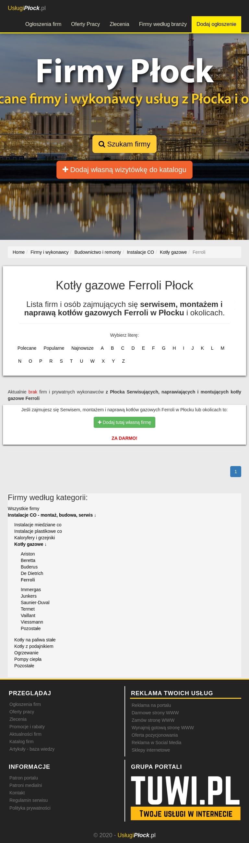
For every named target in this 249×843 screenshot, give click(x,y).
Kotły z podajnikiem (33, 646)
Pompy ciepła (28, 659)
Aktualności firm (25, 734)
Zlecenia (119, 24)
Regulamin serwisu (28, 800)
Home (19, 252)
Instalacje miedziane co (38, 524)
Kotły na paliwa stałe (35, 639)
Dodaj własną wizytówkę (124, 170)
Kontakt (17, 792)
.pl (27, 8)
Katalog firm (21, 741)
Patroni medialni (25, 785)
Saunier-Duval (35, 602)
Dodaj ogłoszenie (216, 24)
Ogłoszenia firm (43, 24)
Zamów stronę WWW (153, 720)
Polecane (27, 348)
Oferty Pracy (85, 24)
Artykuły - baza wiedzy (31, 749)
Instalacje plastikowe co (38, 531)
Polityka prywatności (30, 808)
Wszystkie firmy (23, 508)
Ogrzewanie (26, 652)
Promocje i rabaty (27, 726)
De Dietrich (32, 573)
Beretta (28, 560)
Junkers (29, 596)
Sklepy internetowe (151, 750)
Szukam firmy (124, 144)
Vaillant (28, 615)
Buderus (29, 566)
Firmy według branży (163, 24)
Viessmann (32, 622)
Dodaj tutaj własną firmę (124, 422)
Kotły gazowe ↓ (30, 544)
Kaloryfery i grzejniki (34, 537)
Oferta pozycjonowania (155, 735)
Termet (28, 609)
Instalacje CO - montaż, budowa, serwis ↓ (52, 515)
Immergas (31, 589)
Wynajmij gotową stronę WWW (163, 727)
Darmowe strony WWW (155, 712)
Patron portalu (23, 777)
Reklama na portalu (151, 705)
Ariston (28, 553)
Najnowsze (82, 348)
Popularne (53, 348)
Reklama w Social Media (156, 742)
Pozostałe (31, 628)
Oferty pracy (21, 711)
